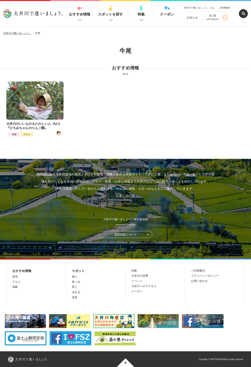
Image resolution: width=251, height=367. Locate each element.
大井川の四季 (139, 275)
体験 (14, 134)
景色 (15, 276)
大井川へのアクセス (143, 286)
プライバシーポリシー (205, 275)
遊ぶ (74, 276)
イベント (137, 281)
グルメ (26, 134)
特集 (141, 11)
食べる (76, 281)
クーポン (167, 11)
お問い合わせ (199, 281)
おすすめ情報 (79, 11)
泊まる (76, 292)
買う (74, 286)
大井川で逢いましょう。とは (198, 7)
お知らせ (192, 17)
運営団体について (125, 234)
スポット (78, 271)
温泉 (74, 297)
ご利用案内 (224, 7)
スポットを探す (110, 11)
